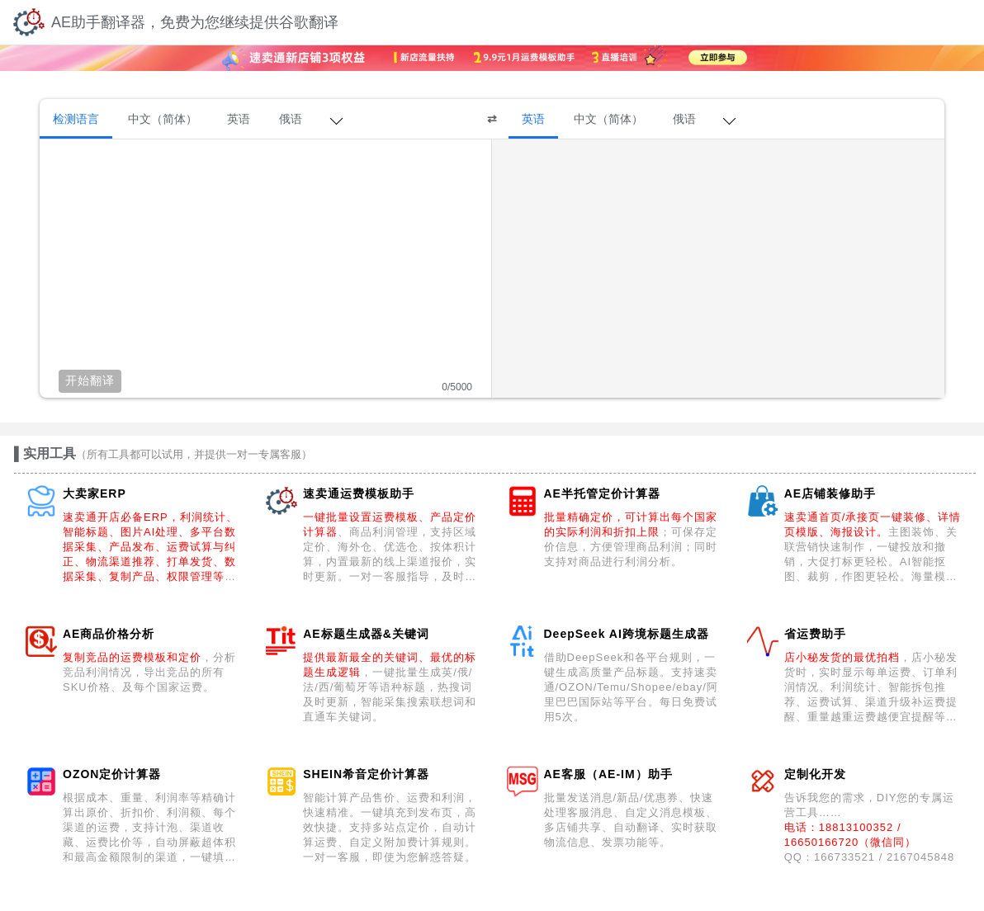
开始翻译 (90, 380)
